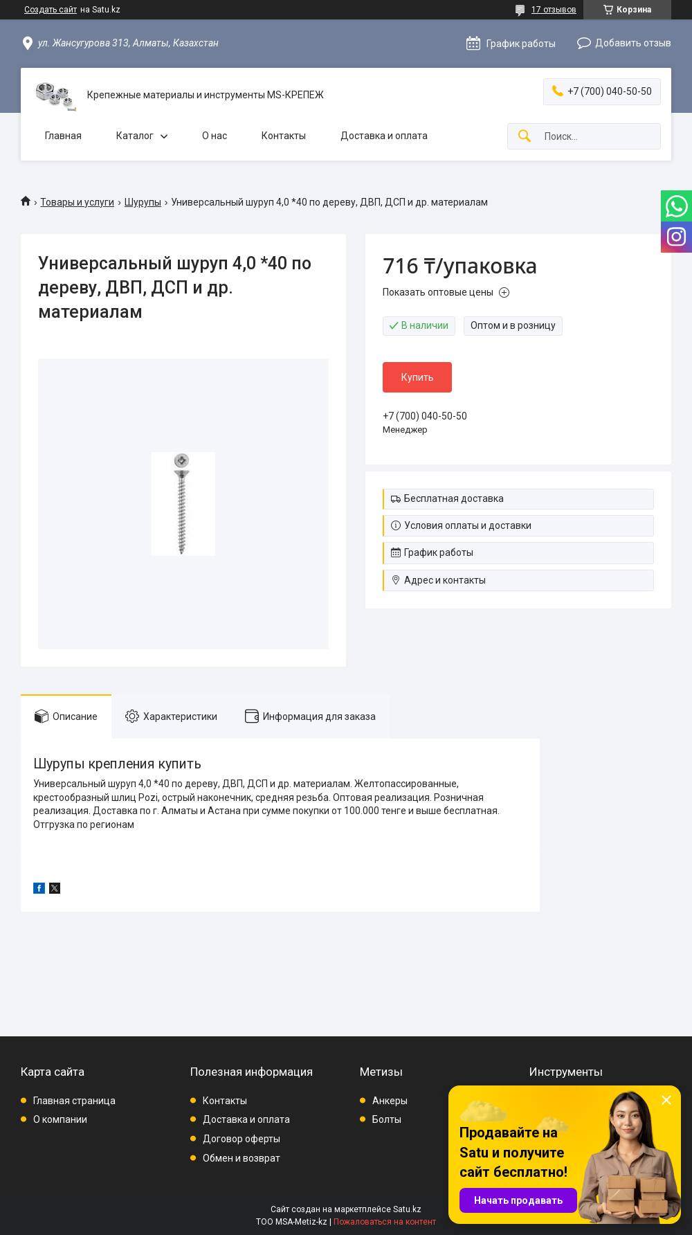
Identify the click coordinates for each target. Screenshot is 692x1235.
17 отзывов (553, 10)
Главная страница (74, 1100)
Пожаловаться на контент (385, 1222)
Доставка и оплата (384, 135)
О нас (214, 135)
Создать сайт (50, 10)
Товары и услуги (77, 202)
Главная (63, 135)
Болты (386, 1119)
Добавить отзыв (633, 42)
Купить (417, 377)
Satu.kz (407, 1209)
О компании (60, 1119)
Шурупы (143, 202)
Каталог (135, 135)
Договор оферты (241, 1138)
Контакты (284, 135)
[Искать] (524, 136)
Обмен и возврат (241, 1158)
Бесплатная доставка (454, 498)
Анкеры (390, 1100)
